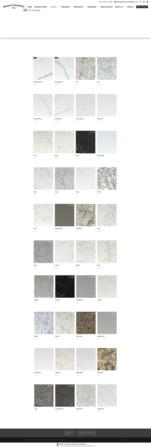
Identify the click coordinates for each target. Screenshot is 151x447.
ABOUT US (118, 7)
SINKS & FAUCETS (107, 7)
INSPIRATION (78, 7)
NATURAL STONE (40, 7)
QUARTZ (54, 7)
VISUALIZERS (91, 7)
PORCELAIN (65, 7)
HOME (30, 7)
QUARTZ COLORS (87, 433)
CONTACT (130, 7)
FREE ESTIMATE (142, 7)
